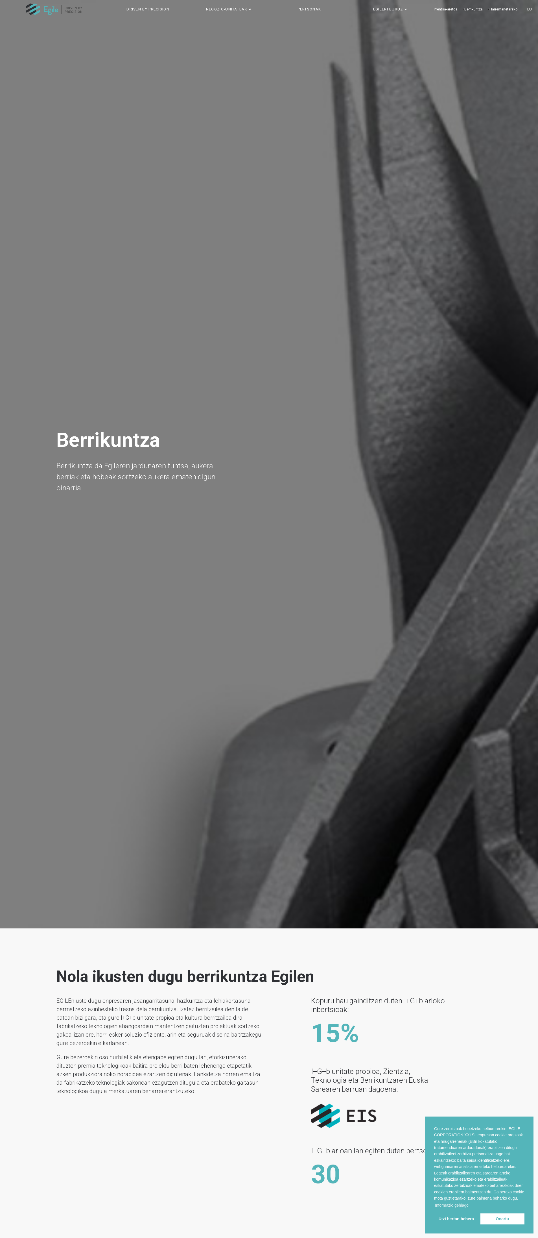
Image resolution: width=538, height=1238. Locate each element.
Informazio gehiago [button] (452, 1205)
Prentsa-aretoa (446, 9)
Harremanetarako (503, 9)
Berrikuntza (473, 9)
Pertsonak (309, 9)
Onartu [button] (502, 1219)
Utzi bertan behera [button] (456, 1219)
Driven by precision (147, 9)
